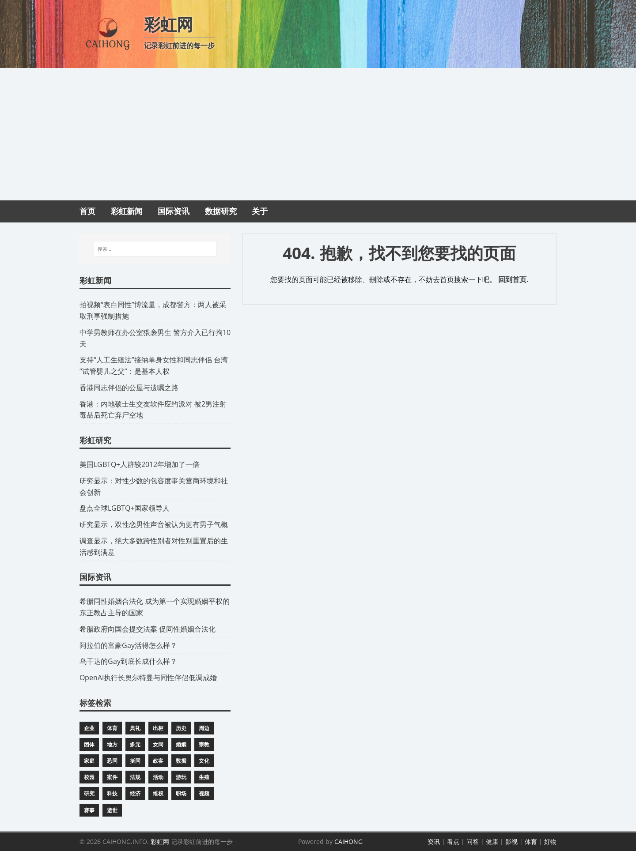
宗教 (204, 744)
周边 (204, 728)
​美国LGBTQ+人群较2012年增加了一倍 (140, 464)
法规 (135, 777)
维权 (158, 793)
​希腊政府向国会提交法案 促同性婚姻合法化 (148, 629)
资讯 (434, 841)
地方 (112, 744)
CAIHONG (348, 841)
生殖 (204, 777)
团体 (89, 744)
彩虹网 (160, 841)
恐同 (112, 760)
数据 (181, 760)
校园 (89, 777)
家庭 (89, 760)
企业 (89, 728)
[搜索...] (155, 249)
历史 (181, 728)
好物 (550, 841)
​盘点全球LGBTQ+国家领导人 (125, 508)
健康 (492, 841)
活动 (158, 777)
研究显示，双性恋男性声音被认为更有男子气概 (154, 524)
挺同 (135, 760)
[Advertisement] (318, 134)
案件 (112, 777)
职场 (181, 793)
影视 (511, 841)
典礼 (135, 728)
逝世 (112, 810)
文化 (204, 760)
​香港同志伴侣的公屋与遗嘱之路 (129, 387)
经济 (135, 793)
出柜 (158, 728)
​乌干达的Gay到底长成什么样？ (128, 661)
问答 (472, 841)
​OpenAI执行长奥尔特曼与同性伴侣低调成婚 (148, 677)
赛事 (89, 810)
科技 (112, 793)
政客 (158, 760)
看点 (453, 841)
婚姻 (181, 744)
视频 (204, 793)
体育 (112, 728)
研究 (89, 793)
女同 (158, 744)
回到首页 (512, 279)
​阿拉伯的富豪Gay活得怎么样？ (128, 645)
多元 (135, 744)
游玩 (181, 777)
